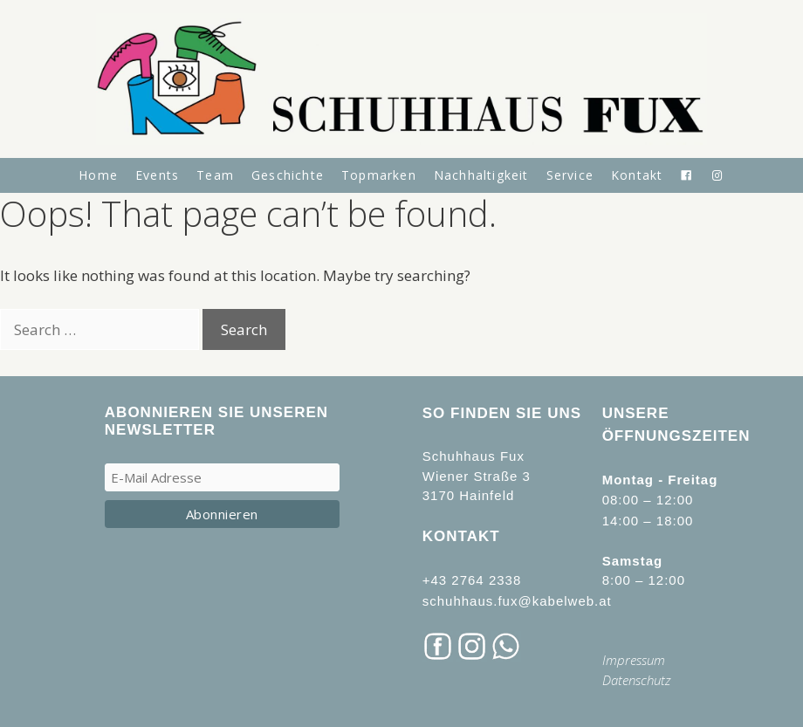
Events (157, 175)
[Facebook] (686, 175)
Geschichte (287, 175)
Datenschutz (636, 680)
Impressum (633, 660)
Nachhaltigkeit (481, 175)
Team (215, 175)
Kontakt (636, 175)
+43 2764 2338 (472, 580)
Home (98, 175)
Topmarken (378, 175)
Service (570, 175)
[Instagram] (718, 175)
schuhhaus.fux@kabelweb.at (517, 600)
